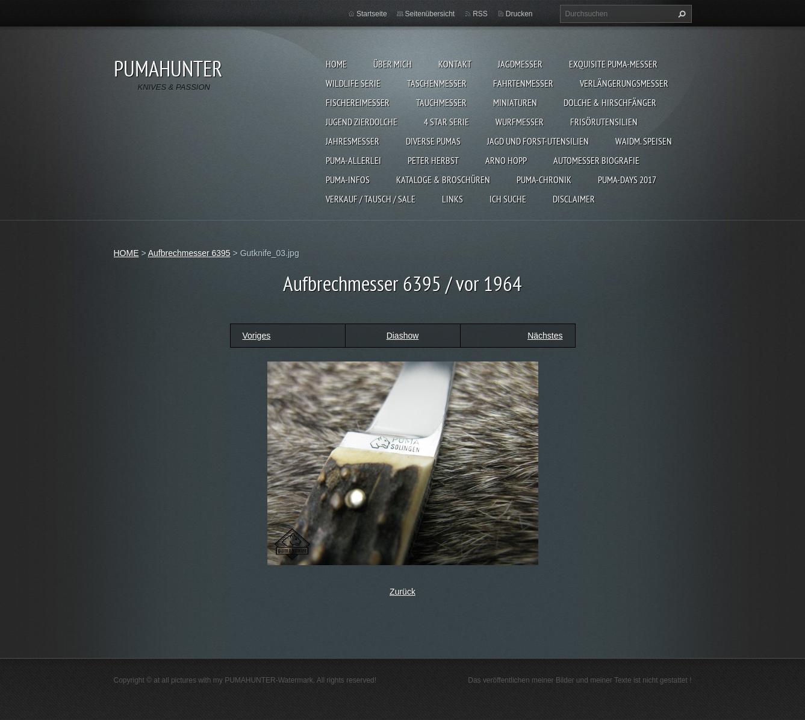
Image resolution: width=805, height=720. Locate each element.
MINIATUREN (515, 102)
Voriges (257, 335)
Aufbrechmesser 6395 (189, 253)
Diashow (403, 335)
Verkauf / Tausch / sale (370, 199)
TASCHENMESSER (437, 83)
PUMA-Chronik (544, 180)
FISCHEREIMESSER (358, 102)
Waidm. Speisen (643, 141)
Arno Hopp (506, 160)
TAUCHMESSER (441, 102)
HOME (336, 64)
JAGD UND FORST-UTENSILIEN (538, 141)
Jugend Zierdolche (361, 122)
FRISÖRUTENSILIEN (604, 122)
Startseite (371, 14)
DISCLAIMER (574, 199)
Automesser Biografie (596, 160)
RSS (480, 14)
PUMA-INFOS (348, 180)
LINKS (452, 199)
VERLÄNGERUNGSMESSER (624, 83)
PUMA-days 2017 (627, 180)
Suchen (680, 14)
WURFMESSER (520, 122)
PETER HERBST (433, 160)
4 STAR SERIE (446, 122)
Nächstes (544, 335)
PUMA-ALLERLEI (353, 160)
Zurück (402, 591)
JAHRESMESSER (352, 141)
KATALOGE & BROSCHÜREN (443, 180)
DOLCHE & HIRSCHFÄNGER (610, 102)
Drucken (519, 14)
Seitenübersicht (430, 14)
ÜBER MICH (392, 64)
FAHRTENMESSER (523, 83)
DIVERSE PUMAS (433, 141)
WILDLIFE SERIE (353, 83)
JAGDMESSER (520, 64)
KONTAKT (454, 64)
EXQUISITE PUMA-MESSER (613, 64)
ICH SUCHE (508, 199)
